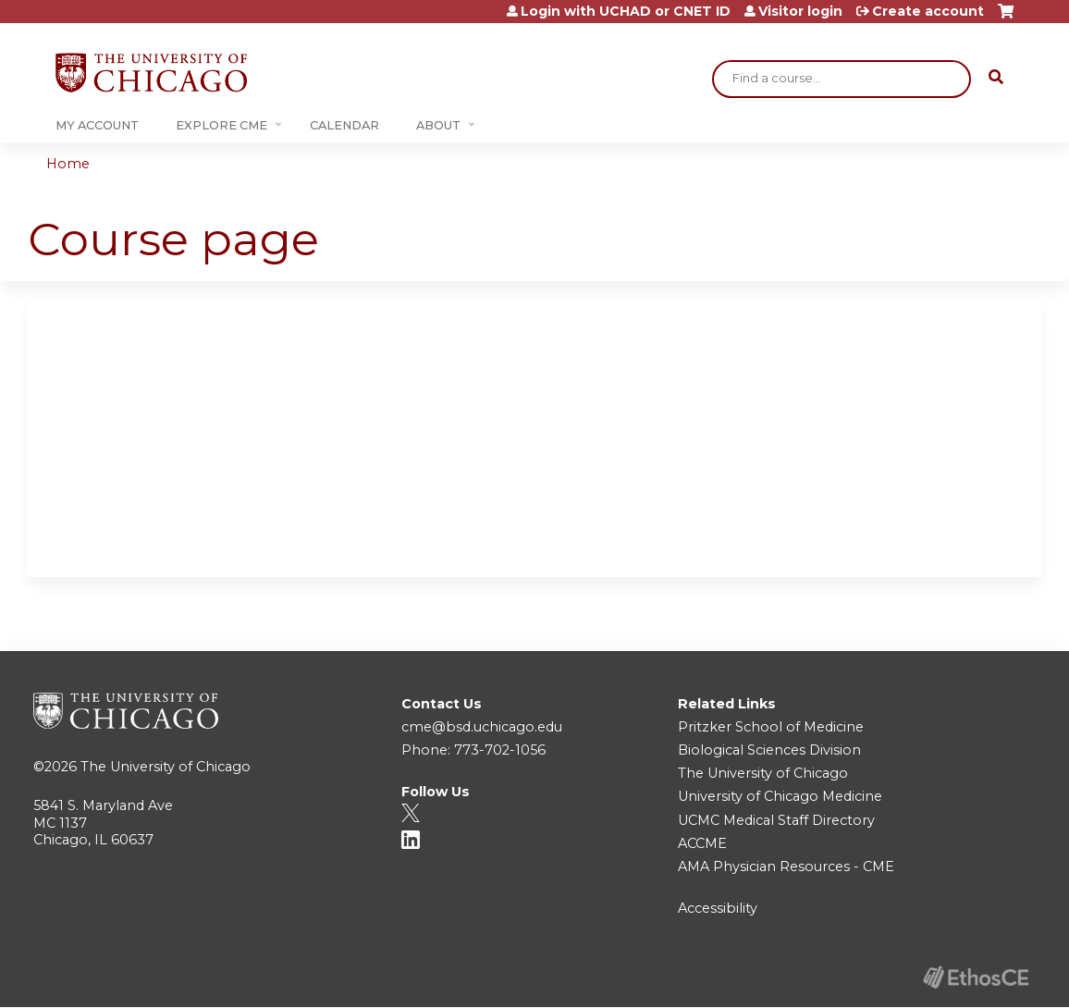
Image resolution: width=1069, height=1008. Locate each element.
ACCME (702, 843)
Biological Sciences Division (769, 750)
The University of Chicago (165, 766)
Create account (928, 11)
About (438, 125)
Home (68, 163)
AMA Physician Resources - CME (786, 866)
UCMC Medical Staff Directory (776, 820)
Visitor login (800, 11)
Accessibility (717, 908)
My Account (97, 125)
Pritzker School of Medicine (771, 727)
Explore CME (221, 125)
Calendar (344, 125)
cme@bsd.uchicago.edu (481, 727)
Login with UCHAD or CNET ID (626, 11)
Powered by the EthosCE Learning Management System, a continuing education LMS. (975, 977)
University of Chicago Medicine (780, 796)
